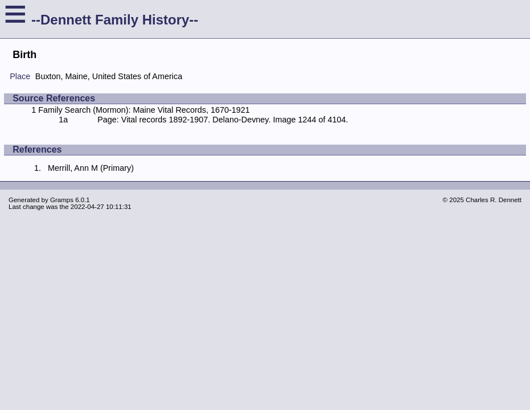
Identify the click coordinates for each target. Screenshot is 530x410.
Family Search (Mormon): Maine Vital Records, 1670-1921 (144, 109)
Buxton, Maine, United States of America (108, 76)
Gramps (61, 199)
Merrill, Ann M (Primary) (91, 168)
